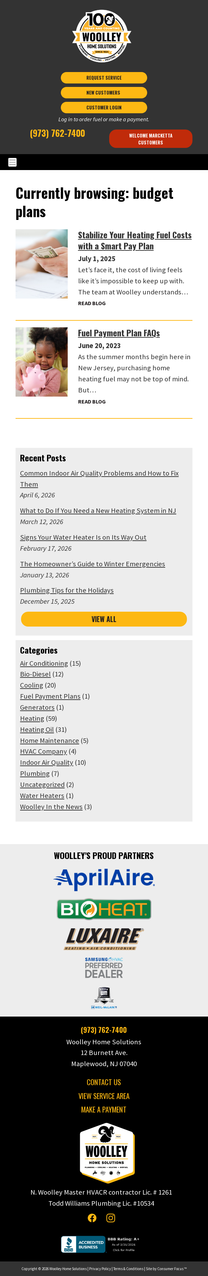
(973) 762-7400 (57, 132)
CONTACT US (104, 1081)
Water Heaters (42, 795)
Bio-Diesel (35, 674)
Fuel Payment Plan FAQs (119, 332)
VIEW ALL (104, 619)
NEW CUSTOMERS (103, 92)
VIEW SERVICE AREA (104, 1095)
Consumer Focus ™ (172, 1268)
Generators (37, 707)
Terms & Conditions (128, 1268)
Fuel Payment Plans (50, 696)
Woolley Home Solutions (68, 1268)
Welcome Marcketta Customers (151, 139)
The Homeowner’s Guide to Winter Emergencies (92, 563)
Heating (32, 718)
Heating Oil (37, 729)
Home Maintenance (49, 740)
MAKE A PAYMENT (103, 1109)
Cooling (31, 685)
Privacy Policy (100, 1268)
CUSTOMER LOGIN (104, 107)
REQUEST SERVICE (104, 77)
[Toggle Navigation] (104, 162)
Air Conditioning (44, 662)
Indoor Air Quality (46, 762)
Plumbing (35, 773)
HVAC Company (43, 751)
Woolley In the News (51, 806)
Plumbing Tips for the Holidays (67, 590)
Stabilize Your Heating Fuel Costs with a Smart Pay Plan (135, 240)
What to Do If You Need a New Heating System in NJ (98, 510)
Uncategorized (42, 784)
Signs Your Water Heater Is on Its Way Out (83, 537)
